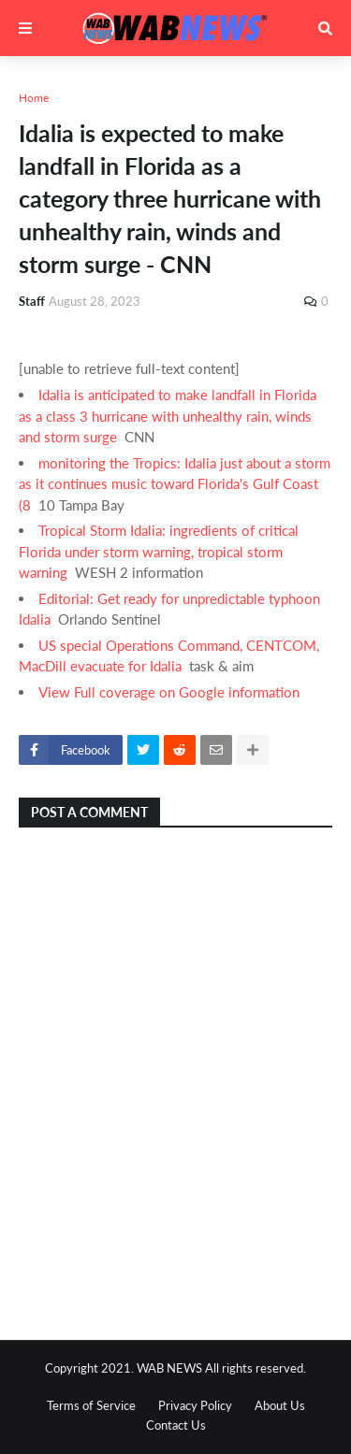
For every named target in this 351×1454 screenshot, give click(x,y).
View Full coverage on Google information (169, 692)
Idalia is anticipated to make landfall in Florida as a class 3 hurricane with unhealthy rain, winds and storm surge (167, 415)
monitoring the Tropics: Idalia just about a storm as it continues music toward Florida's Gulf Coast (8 (174, 483)
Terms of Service (91, 1405)
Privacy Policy (195, 1405)
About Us (280, 1405)
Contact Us (176, 1425)
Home (34, 98)
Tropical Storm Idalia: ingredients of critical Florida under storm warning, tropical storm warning (159, 551)
